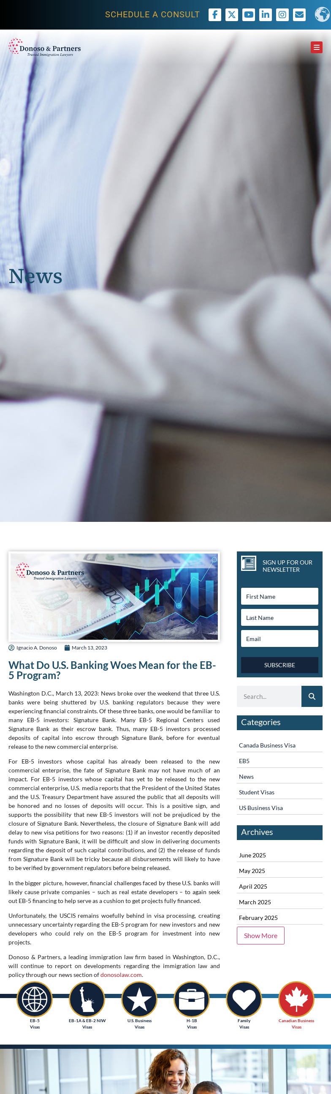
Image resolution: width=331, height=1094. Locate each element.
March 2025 (255, 902)
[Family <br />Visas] (244, 999)
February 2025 (258, 917)
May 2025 (252, 870)
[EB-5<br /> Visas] (34, 999)
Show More (260, 935)
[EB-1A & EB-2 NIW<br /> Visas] (87, 999)
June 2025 (252, 855)
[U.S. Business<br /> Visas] (139, 999)
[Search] (312, 696)
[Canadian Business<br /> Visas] (296, 999)
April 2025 (253, 886)
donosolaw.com (121, 974)
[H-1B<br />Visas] (192, 999)
